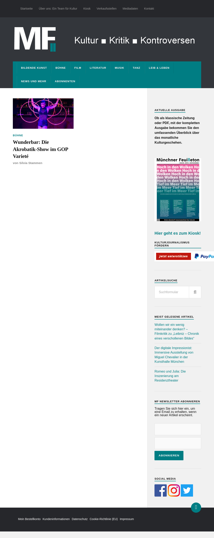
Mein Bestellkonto (29, 519)
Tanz (136, 67)
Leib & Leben (159, 67)
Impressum (127, 519)
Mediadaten (130, 8)
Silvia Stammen (30, 163)
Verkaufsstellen (107, 8)
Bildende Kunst (34, 67)
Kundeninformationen (56, 519)
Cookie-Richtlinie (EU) (104, 519)
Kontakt (149, 8)
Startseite (26, 8)
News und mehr (33, 81)
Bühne (60, 67)
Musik (119, 67)
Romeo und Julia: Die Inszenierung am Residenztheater (170, 376)
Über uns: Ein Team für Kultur (58, 8)
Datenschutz (80, 519)
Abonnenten (65, 81)
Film (77, 67)
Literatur (98, 67)
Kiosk (86, 8)
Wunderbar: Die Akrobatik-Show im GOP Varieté (40, 149)
